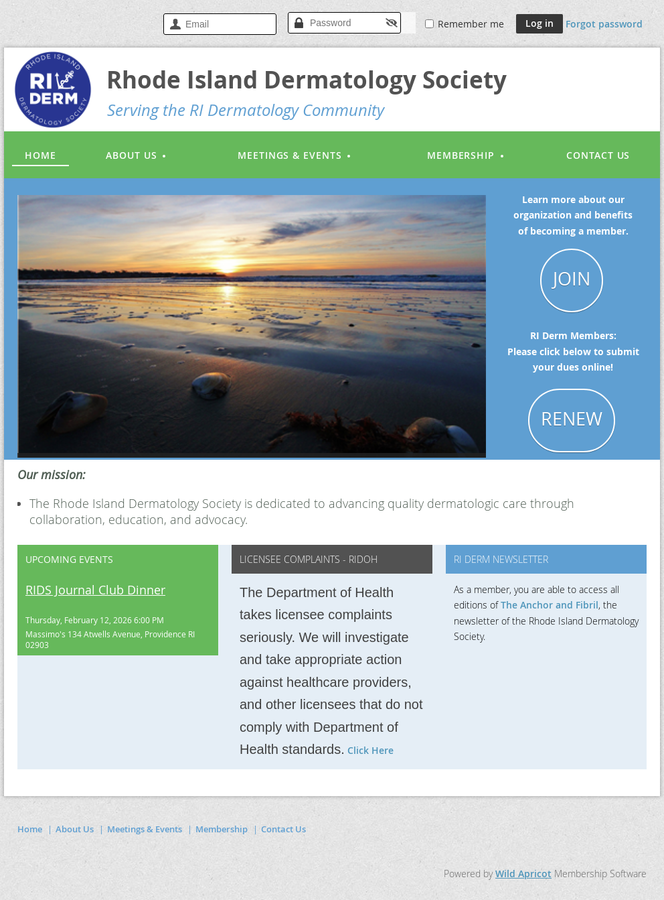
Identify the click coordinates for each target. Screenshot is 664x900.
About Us (75, 829)
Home (29, 829)
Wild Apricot (523, 873)
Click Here (370, 750)
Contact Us (283, 829)
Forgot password (604, 23)
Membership (221, 829)
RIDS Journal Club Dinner (95, 590)
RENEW (571, 419)
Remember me (471, 23)
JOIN (571, 279)
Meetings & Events (144, 829)
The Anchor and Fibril (549, 604)
